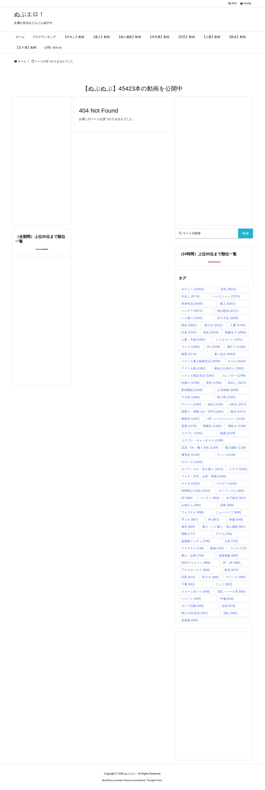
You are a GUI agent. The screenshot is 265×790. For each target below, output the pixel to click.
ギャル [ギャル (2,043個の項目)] (237, 361)
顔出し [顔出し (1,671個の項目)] (237, 382)
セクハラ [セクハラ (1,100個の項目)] (192, 462)
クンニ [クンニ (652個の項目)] (224, 584)
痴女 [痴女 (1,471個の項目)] (238, 411)
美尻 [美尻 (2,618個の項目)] (210, 332)
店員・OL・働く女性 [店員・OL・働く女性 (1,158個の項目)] (199, 447)
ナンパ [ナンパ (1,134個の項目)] (226, 454)
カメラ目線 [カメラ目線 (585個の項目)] (192, 606)
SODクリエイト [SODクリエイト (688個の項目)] (195, 562)
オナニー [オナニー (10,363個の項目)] (192, 289)
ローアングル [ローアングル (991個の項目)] (231, 490)
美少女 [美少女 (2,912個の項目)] (213, 325)
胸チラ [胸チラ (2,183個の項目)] (236, 346)
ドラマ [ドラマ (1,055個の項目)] (238, 469)
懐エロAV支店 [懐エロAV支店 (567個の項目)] (194, 613)
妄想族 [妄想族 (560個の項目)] (189, 620)
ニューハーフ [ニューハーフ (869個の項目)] (228, 512)
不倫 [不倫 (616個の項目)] (227, 598)
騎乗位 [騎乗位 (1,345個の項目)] (212, 426)
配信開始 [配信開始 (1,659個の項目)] (192, 390)
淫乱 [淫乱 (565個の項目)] (230, 613)
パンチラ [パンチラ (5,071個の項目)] (192, 310)
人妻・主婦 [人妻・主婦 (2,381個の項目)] (193, 339)
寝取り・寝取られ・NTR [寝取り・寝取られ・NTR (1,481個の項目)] (202, 411)
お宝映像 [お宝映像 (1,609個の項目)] (227, 390)
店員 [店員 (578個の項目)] (228, 606)
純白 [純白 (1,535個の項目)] (215, 404)
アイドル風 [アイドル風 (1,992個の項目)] (193, 368)
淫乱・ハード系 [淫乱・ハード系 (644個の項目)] (231, 591)
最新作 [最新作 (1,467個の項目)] (190, 418)
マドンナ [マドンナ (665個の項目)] (236, 577)
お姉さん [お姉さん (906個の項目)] (191, 505)
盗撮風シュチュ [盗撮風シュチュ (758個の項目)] (195, 541)
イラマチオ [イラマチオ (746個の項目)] (192, 548)
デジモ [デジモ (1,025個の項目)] (190, 483)
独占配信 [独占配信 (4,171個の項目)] (227, 310)
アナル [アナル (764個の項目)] (224, 534)
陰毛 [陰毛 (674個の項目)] (231, 570)
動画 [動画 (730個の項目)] (217, 548)
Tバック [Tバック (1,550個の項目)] (191, 404)
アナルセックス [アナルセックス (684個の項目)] (195, 570)
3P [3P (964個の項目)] (187, 498)
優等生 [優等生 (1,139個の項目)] (190, 454)
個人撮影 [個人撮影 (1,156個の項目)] (235, 447)
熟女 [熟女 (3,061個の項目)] (189, 325)
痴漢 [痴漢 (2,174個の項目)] (189, 354)
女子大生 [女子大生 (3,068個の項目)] (227, 318)
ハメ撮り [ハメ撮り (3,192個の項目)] (192, 318)
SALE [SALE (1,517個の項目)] (237, 404)
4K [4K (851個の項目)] (213, 519)
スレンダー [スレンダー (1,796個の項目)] (234, 375)
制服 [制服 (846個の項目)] (236, 519)
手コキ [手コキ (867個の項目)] (189, 519)
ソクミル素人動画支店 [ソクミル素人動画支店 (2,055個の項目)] (200, 361)
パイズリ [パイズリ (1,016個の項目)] (226, 483)
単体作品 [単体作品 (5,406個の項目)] (192, 303)
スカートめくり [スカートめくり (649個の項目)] (195, 591)
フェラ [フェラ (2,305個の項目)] (190, 346)
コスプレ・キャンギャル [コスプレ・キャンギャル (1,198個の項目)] (202, 440)
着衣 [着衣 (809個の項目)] (188, 526)
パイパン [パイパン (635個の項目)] (191, 598)
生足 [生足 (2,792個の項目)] (189, 332)
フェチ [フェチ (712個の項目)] (238, 548)
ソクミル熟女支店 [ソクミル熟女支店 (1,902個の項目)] (197, 375)
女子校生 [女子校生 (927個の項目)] (236, 498)
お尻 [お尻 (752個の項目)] (231, 541)
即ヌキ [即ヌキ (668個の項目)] (210, 577)
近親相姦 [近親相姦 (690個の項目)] (228, 555)
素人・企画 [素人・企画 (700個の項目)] (192, 555)
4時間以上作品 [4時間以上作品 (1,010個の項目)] (195, 490)
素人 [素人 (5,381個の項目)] (227, 303)
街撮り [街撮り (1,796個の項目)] (190, 382)
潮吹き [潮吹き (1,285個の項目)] (237, 426)
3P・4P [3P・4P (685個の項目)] (232, 562)
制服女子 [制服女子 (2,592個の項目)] (235, 332)
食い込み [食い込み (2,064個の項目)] (224, 354)
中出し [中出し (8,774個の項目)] (190, 296)
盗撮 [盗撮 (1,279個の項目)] (227, 433)
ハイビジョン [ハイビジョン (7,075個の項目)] (226, 296)
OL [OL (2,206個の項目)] (213, 346)
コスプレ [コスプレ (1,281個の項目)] (192, 433)
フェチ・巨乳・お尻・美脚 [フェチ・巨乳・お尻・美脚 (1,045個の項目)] (203, 476)
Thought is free (154, 780)
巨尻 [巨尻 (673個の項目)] (188, 577)
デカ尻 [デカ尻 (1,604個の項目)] (190, 397)
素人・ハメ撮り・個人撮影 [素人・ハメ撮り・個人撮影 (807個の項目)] (224, 526)
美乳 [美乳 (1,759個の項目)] (213, 382)
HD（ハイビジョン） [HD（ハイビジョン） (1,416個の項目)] (226, 418)
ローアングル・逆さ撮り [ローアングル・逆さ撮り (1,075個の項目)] (202, 469)
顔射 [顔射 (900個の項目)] (227, 505)
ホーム (22, 61)
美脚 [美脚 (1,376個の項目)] (189, 426)
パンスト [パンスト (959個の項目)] (209, 498)
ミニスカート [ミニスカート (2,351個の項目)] (229, 339)
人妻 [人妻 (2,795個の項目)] (237, 325)
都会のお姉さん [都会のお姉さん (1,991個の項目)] (229, 368)
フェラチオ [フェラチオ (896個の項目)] (192, 512)
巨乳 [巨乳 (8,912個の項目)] (228, 289)
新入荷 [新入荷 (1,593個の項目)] (226, 397)
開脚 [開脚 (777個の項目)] (188, 534)
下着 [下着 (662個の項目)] (188, 584)
